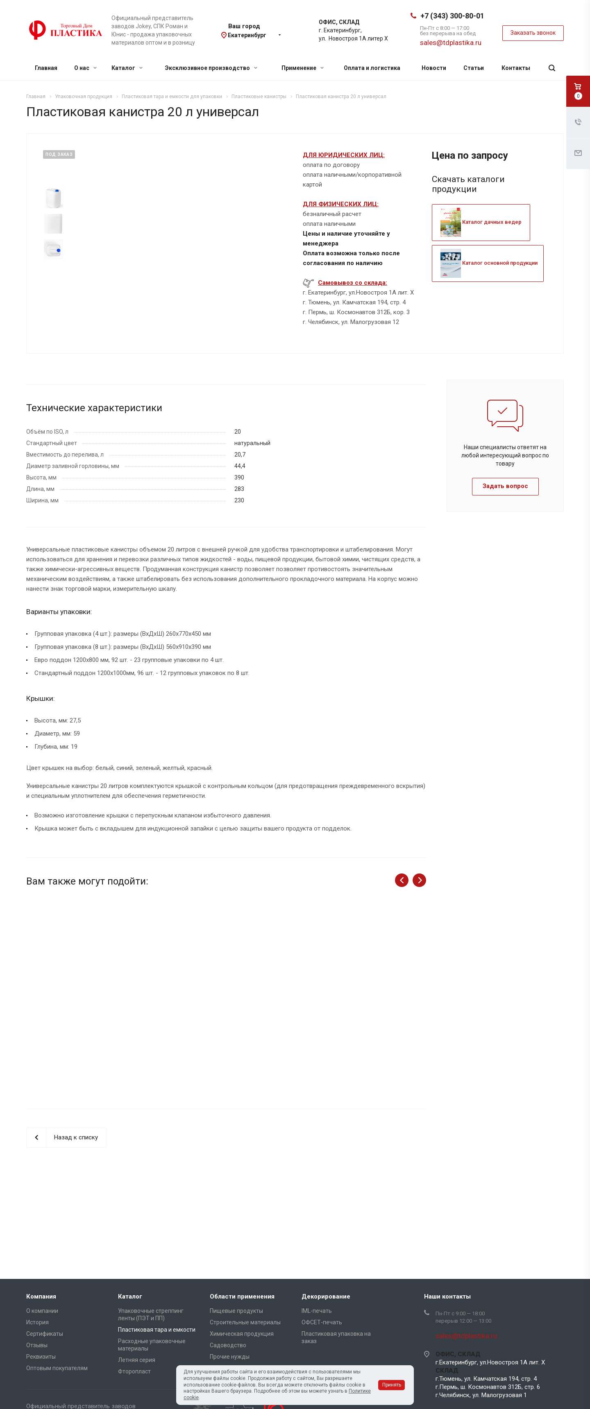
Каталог (127, 68)
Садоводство (228, 1345)
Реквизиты (41, 1356)
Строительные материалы (245, 1322)
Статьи (473, 68)
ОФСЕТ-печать (322, 1322)
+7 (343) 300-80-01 (452, 15)
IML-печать (317, 1311)
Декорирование (326, 1296)
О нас (85, 68)
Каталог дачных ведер (481, 222)
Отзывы (37, 1345)
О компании (42, 1311)
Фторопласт (134, 1371)
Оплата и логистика (372, 68)
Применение (302, 68)
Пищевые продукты (236, 1311)
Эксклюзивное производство (211, 68)
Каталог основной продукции (489, 263)
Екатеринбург (247, 35)
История (37, 1322)
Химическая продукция (242, 1333)
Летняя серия (136, 1360)
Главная (46, 68)
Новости (434, 68)
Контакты (516, 68)
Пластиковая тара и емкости (156, 1329)
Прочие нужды (230, 1356)
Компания (41, 1296)
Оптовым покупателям (57, 1368)
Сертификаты (44, 1333)
